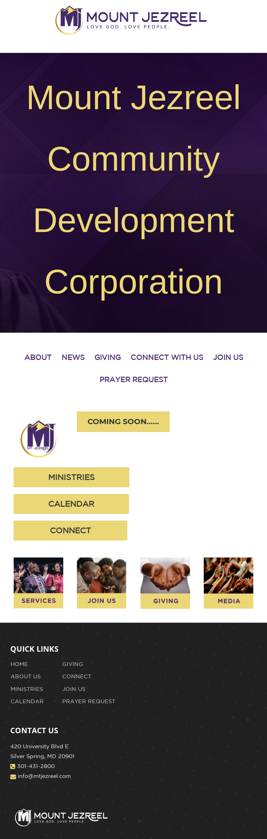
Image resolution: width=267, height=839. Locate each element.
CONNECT (76, 676)
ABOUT (38, 357)
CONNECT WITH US (167, 357)
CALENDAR (27, 701)
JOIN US (228, 357)
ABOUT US (26, 676)
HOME (19, 664)
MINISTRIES (27, 689)
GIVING (107, 357)
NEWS (73, 357)
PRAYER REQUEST (133, 379)
